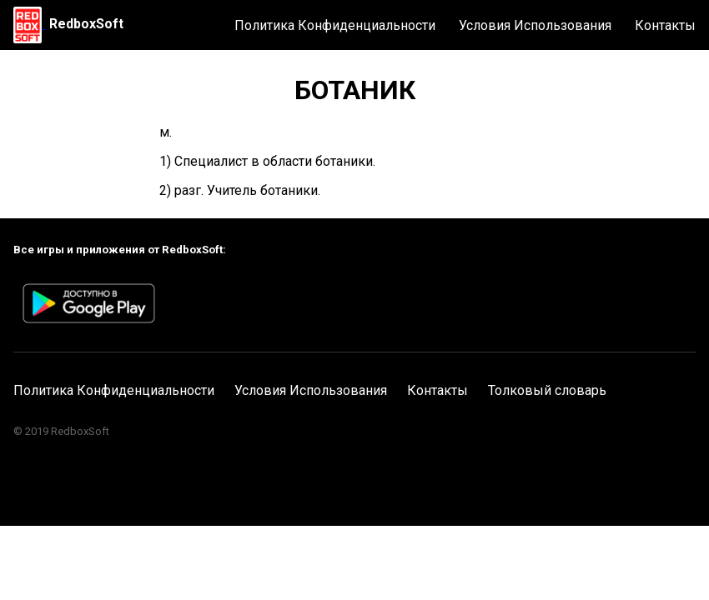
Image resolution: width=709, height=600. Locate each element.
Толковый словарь (547, 390)
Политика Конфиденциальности (334, 25)
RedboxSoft (86, 24)
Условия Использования (535, 25)
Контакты (665, 25)
